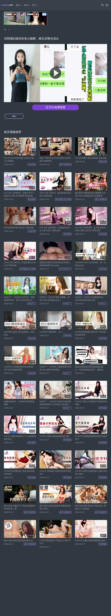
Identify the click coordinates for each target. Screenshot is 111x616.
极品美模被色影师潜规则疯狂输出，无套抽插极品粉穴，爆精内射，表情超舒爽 (89, 368)
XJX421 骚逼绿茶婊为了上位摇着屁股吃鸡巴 (20, 437)
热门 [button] (35, 5)
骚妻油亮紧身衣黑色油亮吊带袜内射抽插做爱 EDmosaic (54, 263)
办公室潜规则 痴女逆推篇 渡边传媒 (91, 158)
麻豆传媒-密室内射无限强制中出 (18, 540)
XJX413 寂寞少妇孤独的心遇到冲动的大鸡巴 (91, 472)
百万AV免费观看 (55, 107)
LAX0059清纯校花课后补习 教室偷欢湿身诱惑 (90, 333)
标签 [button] (27, 5)
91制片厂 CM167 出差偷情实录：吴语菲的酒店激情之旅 (90, 298)
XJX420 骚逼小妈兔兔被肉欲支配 (54, 436)
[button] (102, 5)
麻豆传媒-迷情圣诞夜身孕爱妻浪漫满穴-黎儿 (55, 507)
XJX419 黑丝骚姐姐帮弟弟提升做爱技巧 (91, 437)
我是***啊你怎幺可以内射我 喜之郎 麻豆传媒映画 (55, 159)
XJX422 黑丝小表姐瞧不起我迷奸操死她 (91, 403)
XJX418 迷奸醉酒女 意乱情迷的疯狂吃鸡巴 (19, 472)
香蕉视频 (31, 199)
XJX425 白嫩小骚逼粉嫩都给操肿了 (91, 540)
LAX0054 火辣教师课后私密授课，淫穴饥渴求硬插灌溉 (19, 368)
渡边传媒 (103, 161)
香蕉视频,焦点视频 (63, 199)
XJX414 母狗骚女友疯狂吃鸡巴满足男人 (55, 472)
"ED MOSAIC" (65, 269)
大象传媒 (31, 164)
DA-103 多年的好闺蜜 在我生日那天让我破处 (19, 159)
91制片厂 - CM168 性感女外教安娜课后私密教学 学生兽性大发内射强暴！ (55, 403)
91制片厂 (31, 304)
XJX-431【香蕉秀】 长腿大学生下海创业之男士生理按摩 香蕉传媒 (19, 194)
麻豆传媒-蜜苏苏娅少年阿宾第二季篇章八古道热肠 (90, 507)
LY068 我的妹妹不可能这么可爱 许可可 (55, 542)
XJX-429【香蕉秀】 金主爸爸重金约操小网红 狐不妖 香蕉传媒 (90, 229)
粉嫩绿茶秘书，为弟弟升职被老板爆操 (19, 403)
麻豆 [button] (19, 5)
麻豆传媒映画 (65, 164)
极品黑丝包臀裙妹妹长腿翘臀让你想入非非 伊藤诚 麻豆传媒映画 (90, 194)
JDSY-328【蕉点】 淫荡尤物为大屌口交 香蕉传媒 (20, 263)
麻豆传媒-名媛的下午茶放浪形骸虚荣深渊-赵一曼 (19, 507)
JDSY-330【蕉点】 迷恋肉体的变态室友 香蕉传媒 (55, 194)
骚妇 (14, 116)
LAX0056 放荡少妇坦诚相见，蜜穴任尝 (19, 333)
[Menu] (107, 5)
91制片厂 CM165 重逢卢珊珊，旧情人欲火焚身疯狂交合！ (54, 298)
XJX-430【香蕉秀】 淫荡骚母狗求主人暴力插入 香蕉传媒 (54, 229)
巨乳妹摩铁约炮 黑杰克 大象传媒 (18, 227)
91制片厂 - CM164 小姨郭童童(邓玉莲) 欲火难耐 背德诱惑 (55, 368)
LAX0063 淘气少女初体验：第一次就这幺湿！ (90, 263)
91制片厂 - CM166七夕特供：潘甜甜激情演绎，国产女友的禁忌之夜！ (19, 298)
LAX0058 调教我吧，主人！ (52, 332)
